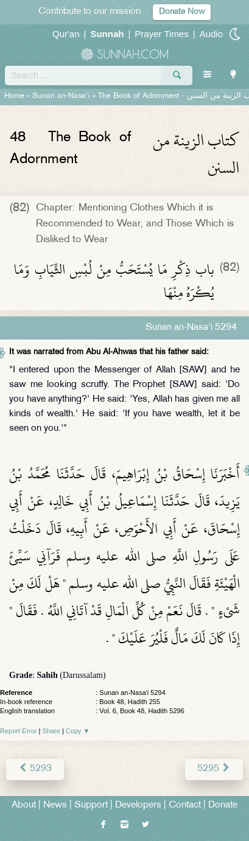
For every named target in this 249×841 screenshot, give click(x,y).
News (55, 805)
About (24, 805)
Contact (185, 805)
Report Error (18, 731)
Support (91, 805)
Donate (222, 805)
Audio (211, 34)
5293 (35, 768)
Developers (138, 805)
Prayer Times (161, 34)
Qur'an (66, 34)
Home (14, 96)
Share (51, 731)
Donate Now (182, 12)
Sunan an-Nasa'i (61, 96)
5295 (214, 768)
